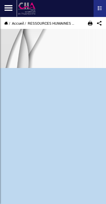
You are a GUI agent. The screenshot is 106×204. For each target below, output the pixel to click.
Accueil (18, 23)
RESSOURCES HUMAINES (49, 23)
